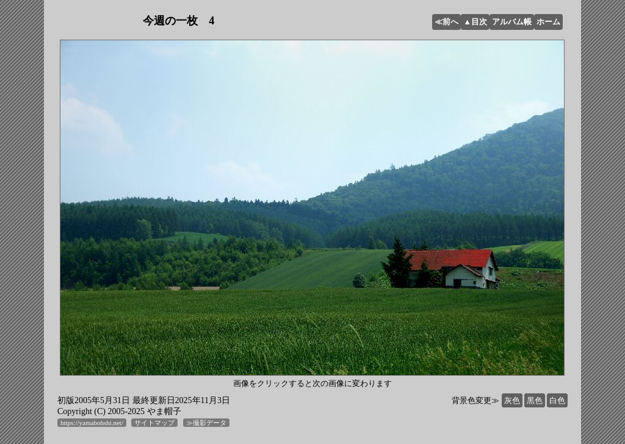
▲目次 (475, 21)
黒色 (535, 400)
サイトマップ (154, 422)
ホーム (548, 21)
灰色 (512, 400)
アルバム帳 (512, 21)
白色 (557, 400)
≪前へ (446, 21)
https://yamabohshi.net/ (91, 422)
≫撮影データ (206, 422)
